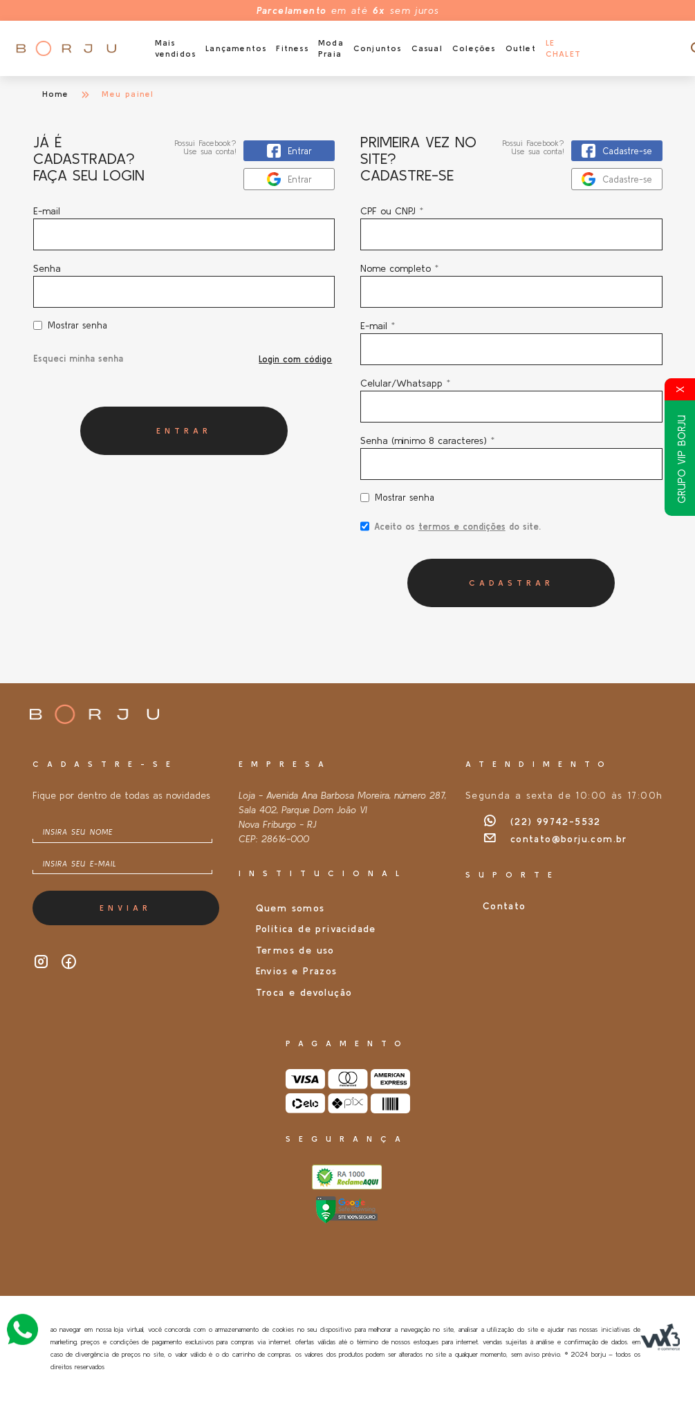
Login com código (295, 359)
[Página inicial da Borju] (66, 48)
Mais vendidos (175, 48)
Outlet (521, 48)
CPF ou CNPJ (391, 210)
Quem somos (290, 907)
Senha (47, 268)
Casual (427, 48)
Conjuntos (377, 48)
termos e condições (462, 526)
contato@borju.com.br (555, 839)
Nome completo (399, 268)
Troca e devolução (304, 992)
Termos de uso (295, 950)
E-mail (184, 227)
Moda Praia (331, 48)
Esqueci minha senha (78, 358)
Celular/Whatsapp (405, 383)
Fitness (292, 48)
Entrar (184, 430)
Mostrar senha (77, 325)
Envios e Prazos (296, 970)
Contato (504, 905)
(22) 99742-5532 (542, 821)
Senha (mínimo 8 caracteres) (427, 440)
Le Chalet (563, 48)
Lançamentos (235, 48)
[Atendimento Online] (22, 1327)
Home (55, 93)
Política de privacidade (316, 928)
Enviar (125, 907)
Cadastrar (511, 582)
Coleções (474, 48)
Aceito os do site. (450, 531)
